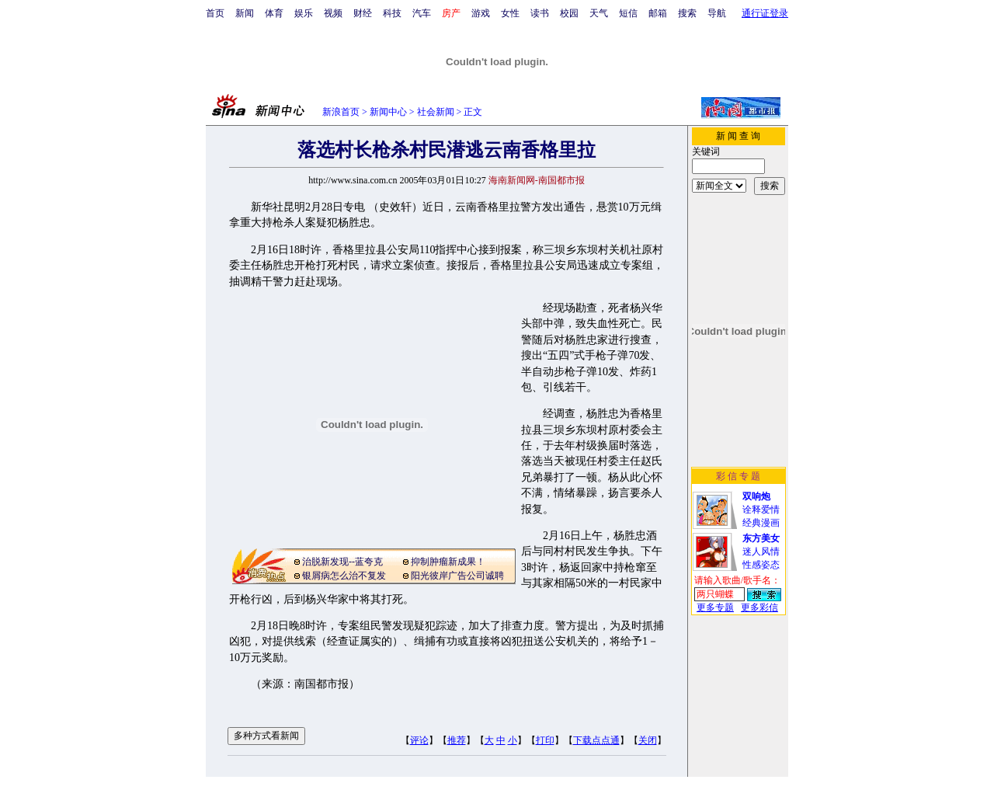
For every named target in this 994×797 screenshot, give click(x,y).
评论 (419, 740)
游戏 (480, 13)
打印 (545, 740)
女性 (510, 13)
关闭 (647, 740)
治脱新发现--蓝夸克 (342, 561)
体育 (274, 13)
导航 (716, 13)
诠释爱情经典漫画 (761, 509)
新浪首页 (341, 111)
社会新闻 (435, 111)
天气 (598, 13)
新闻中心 (388, 111)
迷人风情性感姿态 (761, 551)
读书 (539, 13)
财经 (362, 13)
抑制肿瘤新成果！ (448, 561)
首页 (215, 13)
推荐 (456, 740)
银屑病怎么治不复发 (344, 575)
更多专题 (715, 607)
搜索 (687, 13)
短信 (628, 13)
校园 (569, 13)
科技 (392, 13)
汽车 (421, 13)
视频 (333, 13)
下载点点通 (596, 740)
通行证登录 (765, 13)
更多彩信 (759, 607)
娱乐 (303, 13)
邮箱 (657, 13)
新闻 (244, 13)
